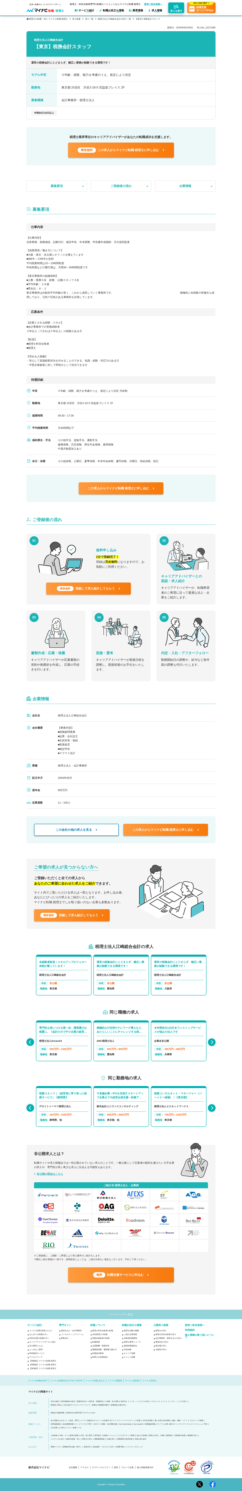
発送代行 (87, 1447)
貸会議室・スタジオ (100, 1447)
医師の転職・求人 (73, 1439)
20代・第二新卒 (86, 1435)
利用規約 (190, 1330)
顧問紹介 (169, 1435)
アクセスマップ (36, 1357)
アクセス (84, 1467)
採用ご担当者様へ (153, 4)
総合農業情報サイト (70, 1424)
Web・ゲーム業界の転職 (69, 1435)
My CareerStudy (125, 1424)
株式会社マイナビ (39, 1467)
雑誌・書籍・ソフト (179, 1420)
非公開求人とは (36, 1346)
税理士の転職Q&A (100, 1357)
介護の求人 (111, 1439)
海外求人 (124, 1401)
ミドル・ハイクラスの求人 (140, 1401)
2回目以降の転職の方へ (39, 1338)
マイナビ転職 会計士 (95, 1380)
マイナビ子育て (86, 1424)
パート (165, 1401)
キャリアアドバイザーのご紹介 (42, 1342)
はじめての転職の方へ (38, 1334)
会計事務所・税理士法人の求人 (168, 1338)
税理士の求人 (161, 1331)
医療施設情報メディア (153, 1424)
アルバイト (156, 1401)
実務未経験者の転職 (100, 1338)
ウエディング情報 (196, 1420)
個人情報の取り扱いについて (199, 1336)
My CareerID (138, 1424)
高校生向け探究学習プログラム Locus (80, 1413)
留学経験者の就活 (68, 1401)
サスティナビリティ (101, 1467)
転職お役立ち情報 (132, 1325)
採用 (116, 1467)
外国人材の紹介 (141, 1439)
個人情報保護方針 (145, 1467)
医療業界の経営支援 (125, 1439)
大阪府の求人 (161, 1349)
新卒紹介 (98, 1435)
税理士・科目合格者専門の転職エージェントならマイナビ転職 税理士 (105, 4)
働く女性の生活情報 (162, 1420)
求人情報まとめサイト (59, 1420)
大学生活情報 (147, 1420)
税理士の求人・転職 (156, 1435)
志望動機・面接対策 (100, 1346)
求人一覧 (89, 19)
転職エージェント (110, 1435)
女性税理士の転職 (99, 1334)
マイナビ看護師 (115, 1380)
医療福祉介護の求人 (118, 1405)
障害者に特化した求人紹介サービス (64, 1405)
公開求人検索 (161, 1325)
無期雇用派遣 (99, 1439)
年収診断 (127, 1349)
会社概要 (73, 1467)
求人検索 (76, 19)
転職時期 (96, 1342)
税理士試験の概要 (131, 1331)
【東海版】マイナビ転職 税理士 (42, 1368)
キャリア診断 (129, 1353)
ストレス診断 (129, 1357)
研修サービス (56, 1447)
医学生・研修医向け (97, 1401)
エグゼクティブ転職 (126, 1435)
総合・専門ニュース (77, 1420)
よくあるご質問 (36, 1349)
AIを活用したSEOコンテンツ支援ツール (66, 1428)
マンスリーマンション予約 (197, 1424)
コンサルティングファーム (72, 1334)
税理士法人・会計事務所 (71, 1331)
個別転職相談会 (130, 1346)
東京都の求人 (161, 1346)
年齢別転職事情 (130, 1338)
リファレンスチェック (134, 1447)
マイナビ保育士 (149, 1380)
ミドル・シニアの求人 (178, 1401)
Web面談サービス (36, 1353)
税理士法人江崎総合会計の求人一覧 (114, 19)
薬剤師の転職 (180, 1435)
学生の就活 (55, 1401)
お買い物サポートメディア (174, 1424)
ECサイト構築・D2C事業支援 (105, 1424)
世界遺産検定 (56, 1424)
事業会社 (64, 1338)
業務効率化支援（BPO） (72, 1447)
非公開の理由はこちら (50, 1173)
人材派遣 (54, 1435)
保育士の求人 (87, 1439)
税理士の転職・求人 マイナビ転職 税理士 (48, 19)
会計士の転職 (142, 1435)
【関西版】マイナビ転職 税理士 (42, 1365)
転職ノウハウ (97, 1325)
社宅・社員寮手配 (117, 1447)
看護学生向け (82, 1401)
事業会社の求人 (162, 1342)
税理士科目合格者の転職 (102, 1331)
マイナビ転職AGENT (37, 1380)
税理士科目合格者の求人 (165, 1334)
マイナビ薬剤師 (132, 1380)
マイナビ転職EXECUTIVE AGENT (66, 1380)
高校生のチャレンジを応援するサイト (101, 1420)
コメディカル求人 (57, 1439)
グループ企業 (127, 1467)
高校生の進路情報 (57, 1413)
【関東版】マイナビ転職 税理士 (42, 1361)
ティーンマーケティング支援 (129, 1420)
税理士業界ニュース (132, 1342)
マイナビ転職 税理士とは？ (41, 1331)
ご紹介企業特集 (130, 1334)
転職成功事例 (98, 1353)
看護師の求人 (192, 1435)
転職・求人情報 (113, 1401)
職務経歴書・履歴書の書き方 (104, 1349)
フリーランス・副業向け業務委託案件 (94, 1405)
